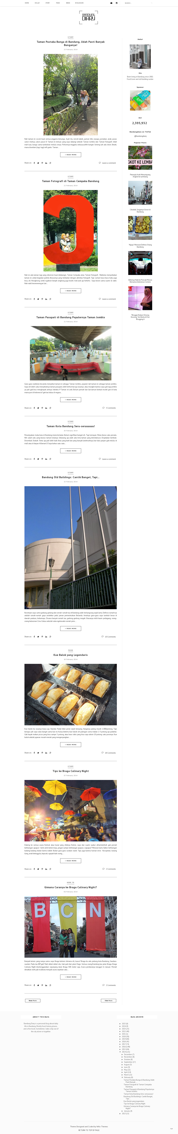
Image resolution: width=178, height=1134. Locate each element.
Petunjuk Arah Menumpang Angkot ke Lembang (140, 176)
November (128, 1057)
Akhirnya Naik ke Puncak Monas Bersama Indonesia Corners (140, 281)
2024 (124, 1026)
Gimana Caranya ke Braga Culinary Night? (70, 887)
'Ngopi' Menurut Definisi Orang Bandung (140, 246)
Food (58, 3)
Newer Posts (33, 1000)
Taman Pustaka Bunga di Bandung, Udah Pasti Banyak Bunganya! (71, 43)
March (126, 1075)
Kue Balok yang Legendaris (71, 654)
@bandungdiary (140, 136)
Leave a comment (109, 163)
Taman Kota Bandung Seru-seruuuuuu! (70, 426)
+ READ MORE (70, 155)
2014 (124, 1052)
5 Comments (111, 408)
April (126, 1072)
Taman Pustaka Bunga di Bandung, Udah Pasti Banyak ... (139, 1081)
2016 (124, 1046)
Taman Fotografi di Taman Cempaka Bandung (70, 181)
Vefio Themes (102, 1126)
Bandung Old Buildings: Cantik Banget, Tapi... (70, 477)
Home (27, 3)
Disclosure (79, 3)
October (127, 1059)
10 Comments (110, 637)
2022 (124, 1031)
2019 (124, 1039)
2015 (124, 1049)
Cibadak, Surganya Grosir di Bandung (140, 211)
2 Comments (111, 869)
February (127, 1077)
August (127, 1064)
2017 (124, 1044)
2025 (124, 1023)
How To (70, 882)
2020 (124, 1036)
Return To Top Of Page (89, 1130)
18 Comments (110, 753)
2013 (124, 1113)
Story (48, 3)
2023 (124, 1029)
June (126, 1067)
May (126, 1069)
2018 (124, 1041)
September (128, 1062)
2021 (124, 1034)
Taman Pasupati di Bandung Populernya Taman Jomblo (70, 317)
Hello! (37, 3)
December (128, 1054)
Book (68, 3)
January (127, 1111)
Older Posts (108, 1000)
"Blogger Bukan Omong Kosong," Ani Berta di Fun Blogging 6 (140, 317)
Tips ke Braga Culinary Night (71, 771)
